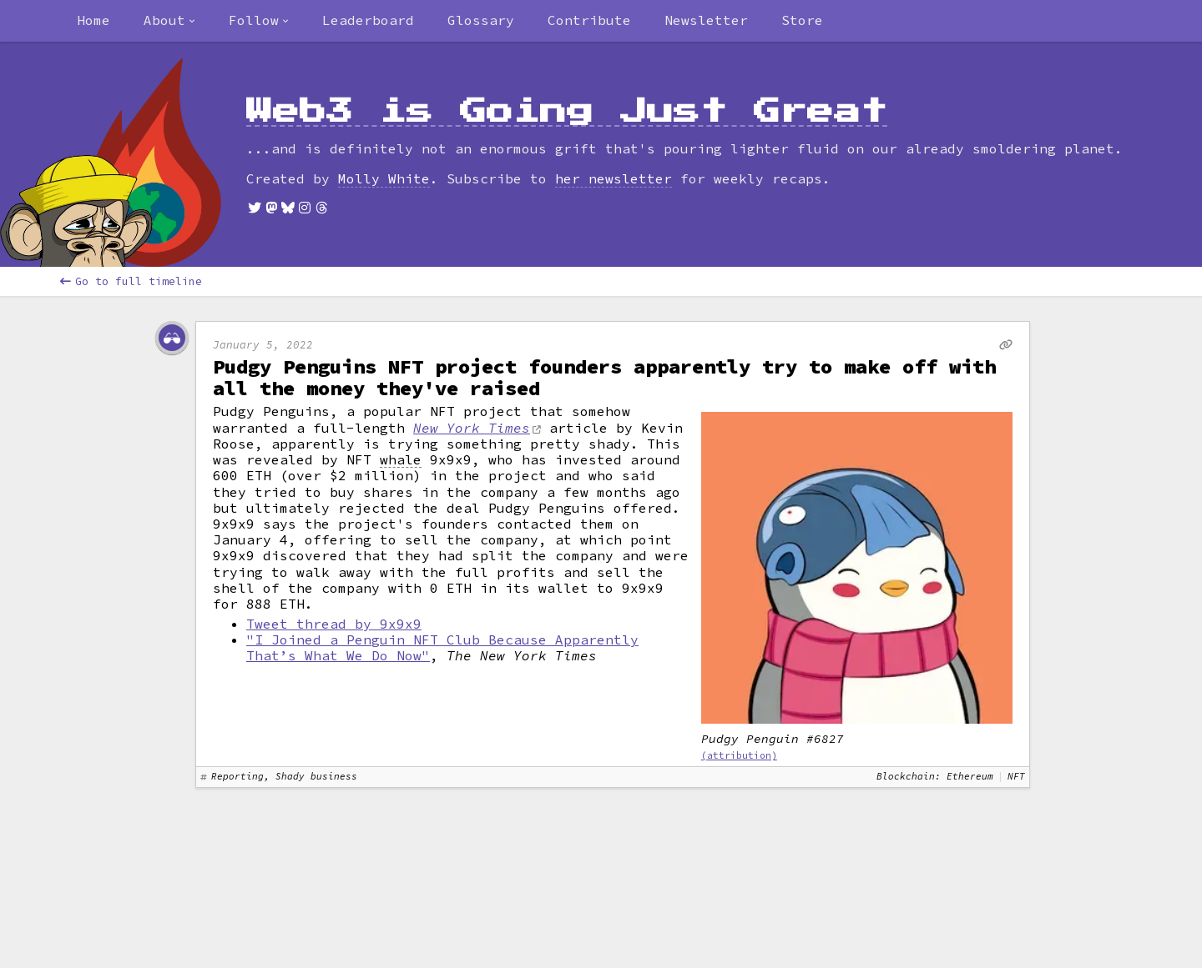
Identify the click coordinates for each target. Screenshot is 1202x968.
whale (401, 460)
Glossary (480, 20)
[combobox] (169, 21)
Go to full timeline (131, 281)
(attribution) (739, 755)
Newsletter (706, 20)
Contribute (589, 20)
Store (802, 20)
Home (93, 20)
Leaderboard (368, 20)
